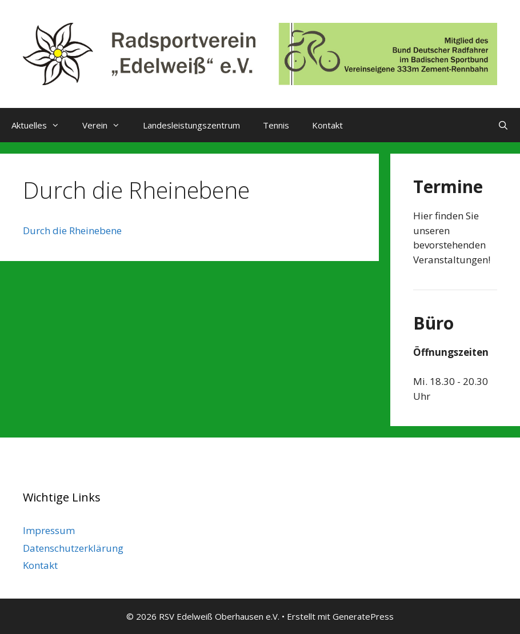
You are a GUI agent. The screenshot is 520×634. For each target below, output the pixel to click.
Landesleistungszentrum (191, 125)
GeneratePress (363, 616)
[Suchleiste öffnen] (503, 125)
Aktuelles (41, 125)
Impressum (49, 530)
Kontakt (327, 125)
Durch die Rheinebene (72, 230)
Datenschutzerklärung (73, 548)
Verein (106, 125)
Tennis (276, 125)
